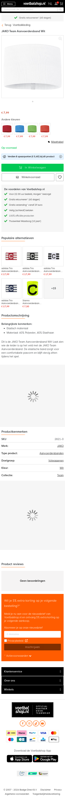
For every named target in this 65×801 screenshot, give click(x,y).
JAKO (60, 446)
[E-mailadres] (32, 634)
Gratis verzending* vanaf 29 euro (25, 205)
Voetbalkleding (21, 25)
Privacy (58, 789)
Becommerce (32, 774)
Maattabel (57, 141)
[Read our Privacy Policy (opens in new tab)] (26, 640)
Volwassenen (56, 460)
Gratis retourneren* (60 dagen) (35, 17)
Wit (62, 468)
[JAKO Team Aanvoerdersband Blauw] (19, 130)
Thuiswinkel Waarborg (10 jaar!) (25, 221)
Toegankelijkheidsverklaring (46, 794)
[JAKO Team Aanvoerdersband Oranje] (44, 130)
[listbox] (32, 145)
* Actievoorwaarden (17, 655)
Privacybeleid (15, 640)
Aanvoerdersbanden (52, 453)
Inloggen (56, 3)
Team (60, 475)
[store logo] (32, 3)
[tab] (32, 671)
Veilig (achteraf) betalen (21, 210)
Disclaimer (45, 789)
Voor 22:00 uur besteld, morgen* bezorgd (30, 194)
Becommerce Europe (21, 774)
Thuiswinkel (43, 774)
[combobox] (32, 9)
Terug (8, 25)
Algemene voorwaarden (17, 794)
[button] (50, 4)
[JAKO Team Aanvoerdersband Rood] (7, 130)
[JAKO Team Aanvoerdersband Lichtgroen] (32, 130)
